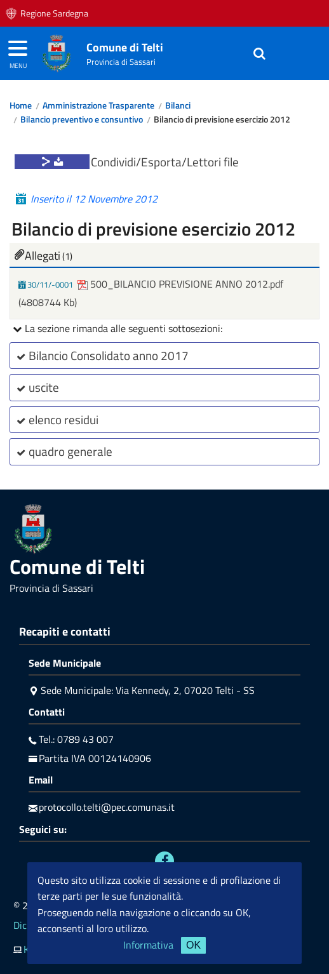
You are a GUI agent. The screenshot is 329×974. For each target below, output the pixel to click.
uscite (36, 387)
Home (21, 105)
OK (193, 945)
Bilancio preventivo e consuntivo (81, 119)
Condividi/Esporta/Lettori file (165, 161)
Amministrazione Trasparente (98, 105)
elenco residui (55, 419)
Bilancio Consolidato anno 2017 (101, 355)
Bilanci (178, 105)
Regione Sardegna (54, 13)
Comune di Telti (124, 47)
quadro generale (62, 451)
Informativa (148, 944)
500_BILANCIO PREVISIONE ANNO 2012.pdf (180, 283)
